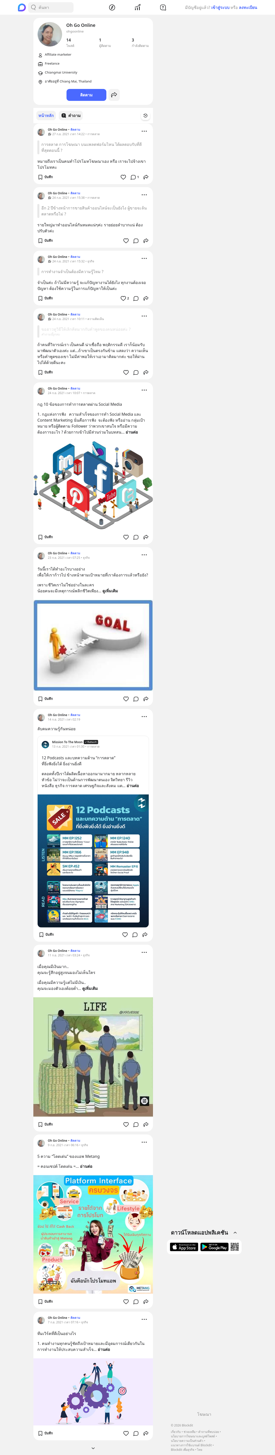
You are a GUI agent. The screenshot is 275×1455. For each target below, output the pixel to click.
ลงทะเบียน (248, 7)
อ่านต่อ (132, 432)
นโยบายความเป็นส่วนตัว (187, 1441)
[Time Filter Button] (148, 115)
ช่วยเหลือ (190, 1432)
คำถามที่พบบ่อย (208, 1432)
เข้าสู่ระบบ (220, 7)
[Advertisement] (204, 1334)
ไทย (199, 1450)
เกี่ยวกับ (176, 1432)
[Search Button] (33, 7)
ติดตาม (86, 95)
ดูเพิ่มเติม (110, 590)
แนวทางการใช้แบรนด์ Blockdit (191, 1445)
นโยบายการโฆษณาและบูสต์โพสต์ (193, 1436)
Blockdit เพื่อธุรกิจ (182, 1450)
